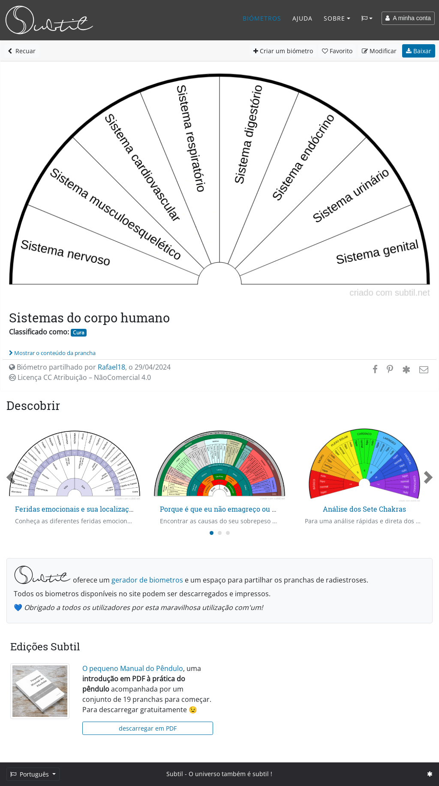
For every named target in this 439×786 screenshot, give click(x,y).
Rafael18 (111, 367)
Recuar (22, 51)
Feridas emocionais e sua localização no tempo (92, 508)
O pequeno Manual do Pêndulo (132, 668)
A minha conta (408, 18)
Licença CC (80, 377)
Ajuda (302, 18)
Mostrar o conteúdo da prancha (52, 353)
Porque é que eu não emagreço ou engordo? (231, 508)
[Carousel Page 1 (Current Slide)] (211, 533)
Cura (78, 332)
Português (30, 774)
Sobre (334, 18)
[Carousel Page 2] (220, 533)
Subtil (174, 774)
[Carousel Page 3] (228, 533)
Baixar (418, 51)
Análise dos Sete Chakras (364, 508)
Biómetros (262, 18)
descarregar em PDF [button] (148, 728)
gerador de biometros (147, 580)
